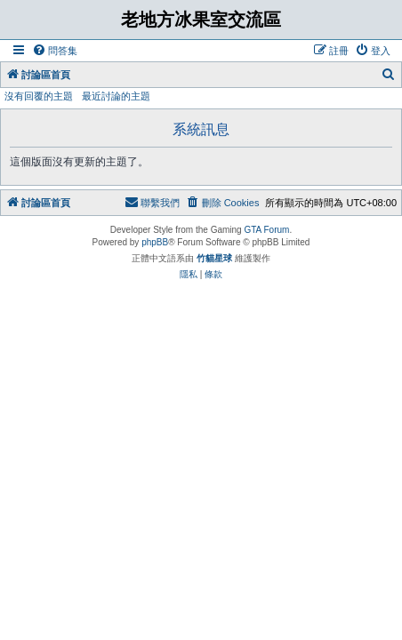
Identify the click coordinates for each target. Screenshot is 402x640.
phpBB (154, 242)
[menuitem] (54, 50)
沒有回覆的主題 (38, 96)
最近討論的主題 (116, 96)
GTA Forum (266, 230)
